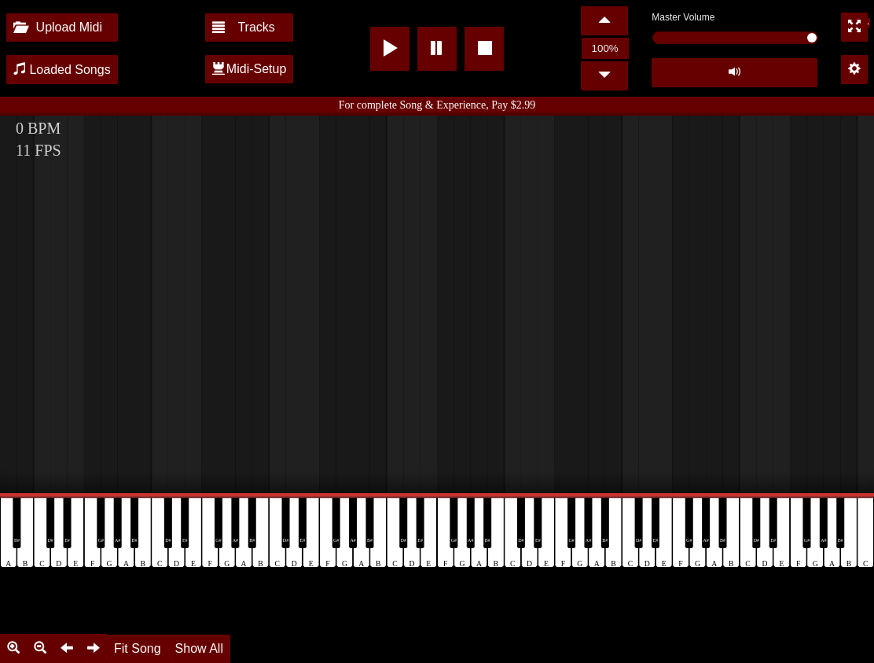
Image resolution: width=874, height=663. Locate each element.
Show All (199, 648)
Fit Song (137, 648)
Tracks (243, 27)
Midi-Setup (249, 69)
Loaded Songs (62, 69)
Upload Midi (57, 27)
